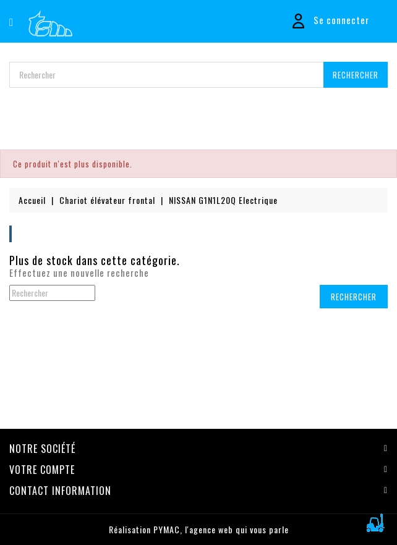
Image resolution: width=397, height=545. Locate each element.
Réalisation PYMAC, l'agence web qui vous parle (199, 529)
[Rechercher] (198, 75)
